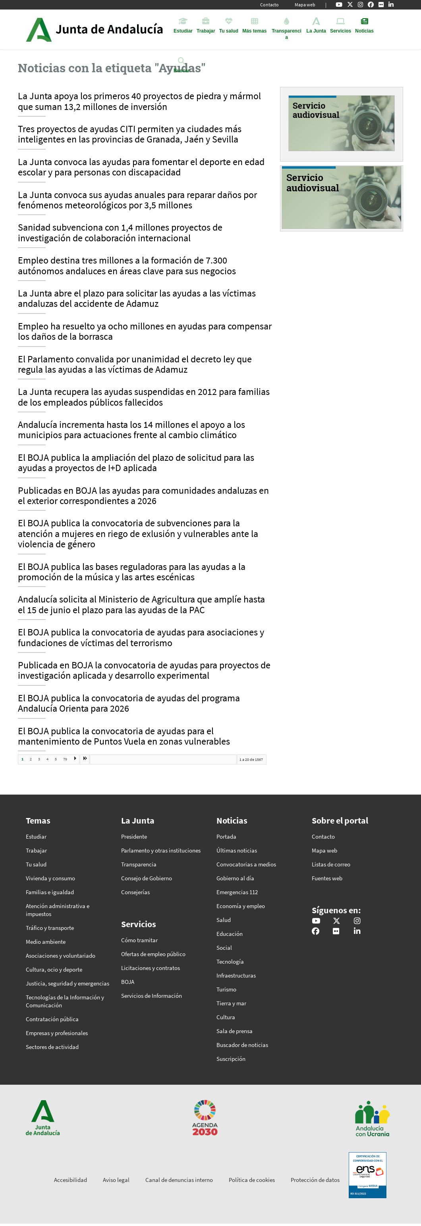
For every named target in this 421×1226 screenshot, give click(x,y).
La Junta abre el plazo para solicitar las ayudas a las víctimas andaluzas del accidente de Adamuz (137, 299)
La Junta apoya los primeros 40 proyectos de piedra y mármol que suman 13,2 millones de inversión (139, 101)
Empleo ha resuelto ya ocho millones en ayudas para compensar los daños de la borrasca (145, 332)
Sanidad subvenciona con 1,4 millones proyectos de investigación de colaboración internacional (120, 233)
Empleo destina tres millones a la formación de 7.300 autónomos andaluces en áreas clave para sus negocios (127, 266)
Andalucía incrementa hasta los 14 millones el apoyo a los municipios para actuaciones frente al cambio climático (131, 430)
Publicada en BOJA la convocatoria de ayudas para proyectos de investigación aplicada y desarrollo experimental (144, 670)
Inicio (117, 29)
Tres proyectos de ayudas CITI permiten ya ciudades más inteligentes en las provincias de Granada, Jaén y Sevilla (129, 134)
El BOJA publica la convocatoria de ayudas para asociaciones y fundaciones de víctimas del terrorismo (141, 638)
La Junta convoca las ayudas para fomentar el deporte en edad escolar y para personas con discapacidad (141, 167)
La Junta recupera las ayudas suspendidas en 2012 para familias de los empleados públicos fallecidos (144, 397)
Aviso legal (116, 1180)
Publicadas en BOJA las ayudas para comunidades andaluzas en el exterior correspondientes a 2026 (143, 496)
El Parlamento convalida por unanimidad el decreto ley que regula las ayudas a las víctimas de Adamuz (135, 364)
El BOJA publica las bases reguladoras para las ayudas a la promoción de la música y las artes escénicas (131, 572)
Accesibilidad (70, 1180)
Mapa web (305, 5)
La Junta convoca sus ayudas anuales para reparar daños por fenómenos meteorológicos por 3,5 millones (137, 200)
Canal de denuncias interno (179, 1180)
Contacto (269, 5)
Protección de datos (315, 1180)
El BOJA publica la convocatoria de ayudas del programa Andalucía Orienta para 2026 (129, 703)
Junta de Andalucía (39, 29)
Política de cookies (252, 1180)
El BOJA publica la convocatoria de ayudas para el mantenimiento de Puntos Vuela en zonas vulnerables (124, 736)
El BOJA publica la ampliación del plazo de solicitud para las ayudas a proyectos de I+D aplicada (136, 463)
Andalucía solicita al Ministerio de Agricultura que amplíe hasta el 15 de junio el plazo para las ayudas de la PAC (141, 605)
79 (65, 759)
